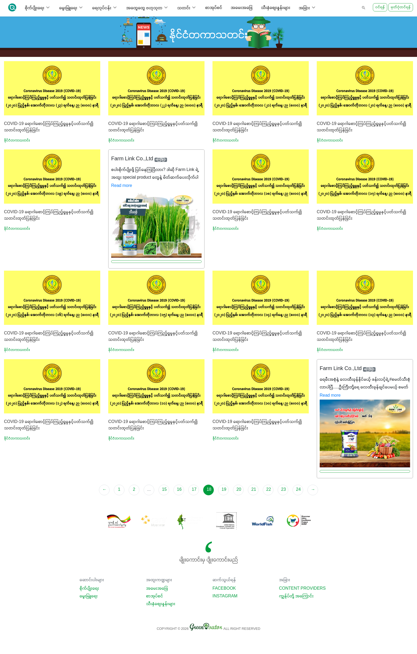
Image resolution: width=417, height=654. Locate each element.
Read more (121, 185)
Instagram (224, 596)
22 (268, 489)
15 (164, 489)
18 (209, 489)
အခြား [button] (307, 7)
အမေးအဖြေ (241, 8)
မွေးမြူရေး (89, 596)
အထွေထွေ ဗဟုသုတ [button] (147, 7)
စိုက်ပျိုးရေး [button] (38, 7)
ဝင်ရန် (380, 7)
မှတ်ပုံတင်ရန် (401, 7)
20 (238, 489)
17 (194, 489)
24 (298, 489)
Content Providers (302, 588)
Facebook (224, 588)
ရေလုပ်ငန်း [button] (105, 7)
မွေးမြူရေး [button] (71, 7)
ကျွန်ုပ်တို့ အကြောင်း (296, 596)
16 (179, 489)
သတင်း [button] (187, 7)
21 (253, 489)
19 (224, 489)
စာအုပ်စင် (213, 8)
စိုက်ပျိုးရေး (89, 588)
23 (283, 489)
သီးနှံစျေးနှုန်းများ (275, 8)
